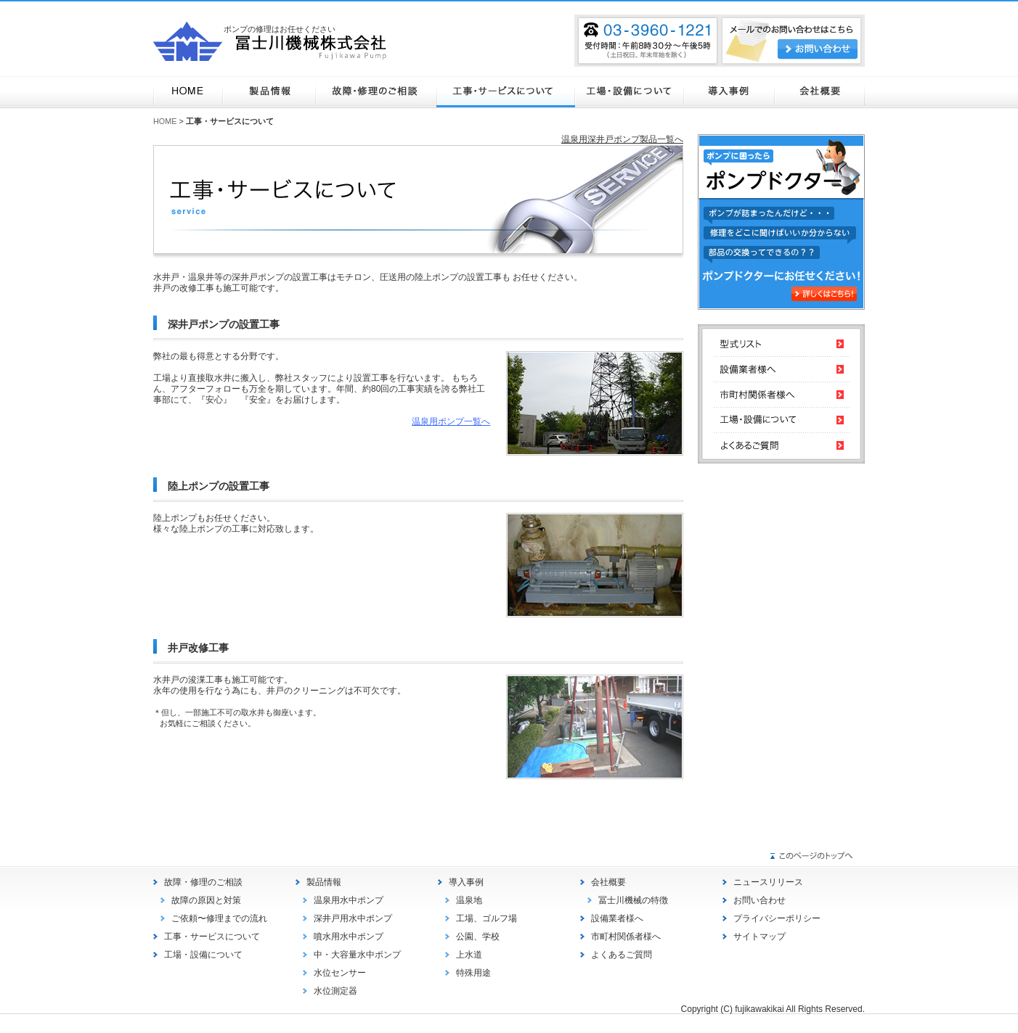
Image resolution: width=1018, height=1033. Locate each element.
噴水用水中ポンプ (348, 936)
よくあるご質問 (621, 955)
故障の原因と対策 (206, 900)
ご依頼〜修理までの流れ (219, 918)
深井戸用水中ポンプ (353, 918)
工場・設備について (629, 92)
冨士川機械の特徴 (633, 900)
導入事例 (729, 92)
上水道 (469, 955)
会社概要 (820, 92)
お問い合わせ (759, 900)
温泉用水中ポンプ (348, 900)
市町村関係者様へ (626, 936)
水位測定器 (335, 991)
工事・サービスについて (505, 92)
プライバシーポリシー (776, 918)
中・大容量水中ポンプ (357, 955)
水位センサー (340, 973)
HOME (188, 92)
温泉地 (469, 900)
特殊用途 (473, 973)
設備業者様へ (617, 918)
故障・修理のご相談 (375, 92)
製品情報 (269, 92)
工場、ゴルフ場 (486, 918)
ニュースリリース (768, 882)
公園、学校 (478, 936)
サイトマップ (759, 936)
